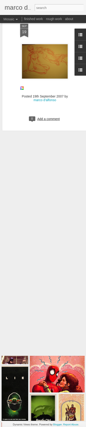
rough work (54, 19)
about (69, 19)
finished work (33, 19)
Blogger (57, 424)
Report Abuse (70, 424)
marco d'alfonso (44, 86)
